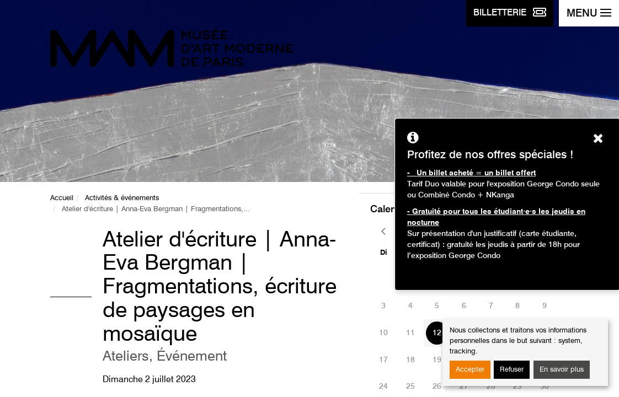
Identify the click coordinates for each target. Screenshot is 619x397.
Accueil (61, 198)
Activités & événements (122, 198)
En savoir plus (562, 369)
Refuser (512, 369)
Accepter (470, 369)
